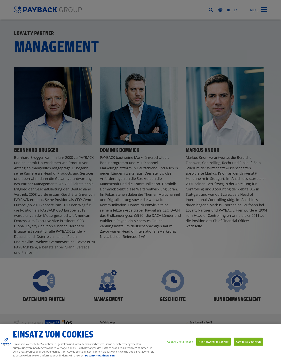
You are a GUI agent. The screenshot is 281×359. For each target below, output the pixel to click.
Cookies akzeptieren (248, 345)
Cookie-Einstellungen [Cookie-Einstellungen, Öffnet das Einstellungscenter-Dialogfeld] (180, 345)
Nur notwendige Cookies (213, 345)
